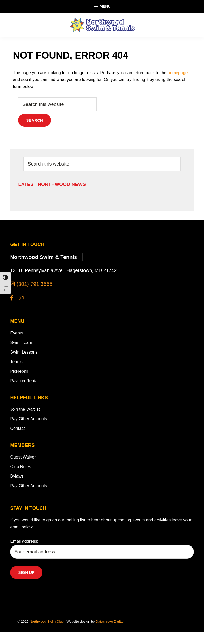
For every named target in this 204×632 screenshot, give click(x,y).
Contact (17, 428)
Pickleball (19, 371)
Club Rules (20, 466)
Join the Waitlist (25, 409)
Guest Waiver (23, 457)
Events (16, 333)
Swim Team (21, 342)
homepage (178, 72)
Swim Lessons (23, 352)
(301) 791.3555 (31, 284)
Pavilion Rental (24, 381)
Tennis (16, 361)
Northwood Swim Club (46, 621)
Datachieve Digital (110, 621)
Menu (101, 6)
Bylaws (17, 476)
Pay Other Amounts (28, 419)
